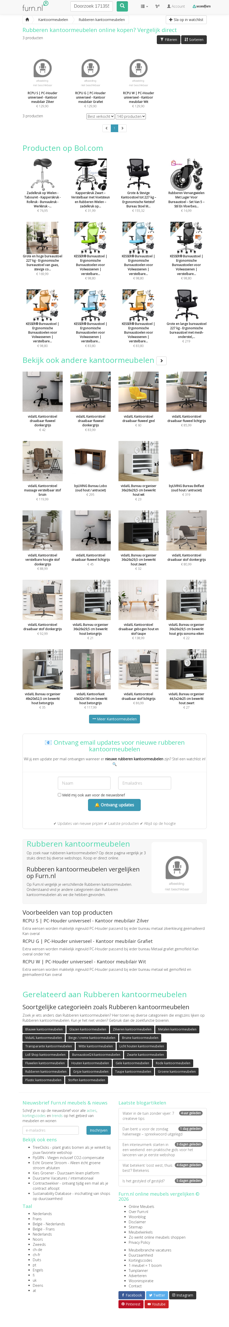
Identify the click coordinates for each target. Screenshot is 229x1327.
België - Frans (44, 1229)
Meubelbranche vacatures (150, 1250)
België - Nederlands (49, 1223)
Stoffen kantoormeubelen (86, 1080)
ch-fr (36, 1254)
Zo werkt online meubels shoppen (157, 1237)
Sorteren (193, 39)
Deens (38, 1285)
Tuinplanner (138, 1270)
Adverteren (138, 1275)
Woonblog (137, 1216)
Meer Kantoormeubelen (114, 719)
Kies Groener (43, 1173)
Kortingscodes (140, 1260)
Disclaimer (137, 1221)
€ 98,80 (90, 257)
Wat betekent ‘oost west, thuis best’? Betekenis (163, 1168)
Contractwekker (46, 1183)
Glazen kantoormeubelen (87, 1029)
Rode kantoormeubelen (173, 1063)
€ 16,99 (186, 192)
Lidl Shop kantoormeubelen (45, 1054)
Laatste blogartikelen (142, 1103)
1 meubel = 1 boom (145, 1265)
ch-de (37, 1249)
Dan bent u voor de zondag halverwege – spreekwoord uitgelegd (163, 1131)
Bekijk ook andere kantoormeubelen (95, 360)
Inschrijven (98, 1130)
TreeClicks (41, 1147)
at (34, 1290)
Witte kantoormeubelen (96, 1046)
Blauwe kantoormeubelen (44, 1029)
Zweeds (39, 1244)
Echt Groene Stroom (50, 1162)
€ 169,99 (43, 255)
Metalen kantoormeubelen (177, 1029)
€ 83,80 (90, 325)
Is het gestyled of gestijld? (163, 1180)
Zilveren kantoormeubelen (132, 1029)
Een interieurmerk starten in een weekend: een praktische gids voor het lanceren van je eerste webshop (163, 1149)
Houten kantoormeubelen (90, 1063)
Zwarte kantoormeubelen (145, 1054)
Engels (38, 1270)
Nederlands (42, 1213)
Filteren (168, 39)
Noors (38, 1239)
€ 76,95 (43, 192)
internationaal (82, 1178)
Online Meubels (141, 1206)
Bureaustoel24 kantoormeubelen (96, 1054)
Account (176, 6)
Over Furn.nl (138, 1211)
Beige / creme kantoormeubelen (92, 1038)
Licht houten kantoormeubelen (141, 1046)
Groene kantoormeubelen (177, 1071)
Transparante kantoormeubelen (48, 1046)
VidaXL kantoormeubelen (43, 1038)
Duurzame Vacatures (50, 1178)
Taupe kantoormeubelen (133, 1071)
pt (34, 1264)
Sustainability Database (52, 1193)
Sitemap (136, 1227)
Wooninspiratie (141, 1280)
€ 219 (186, 323)
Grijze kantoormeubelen (90, 1071)
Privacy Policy (139, 1242)
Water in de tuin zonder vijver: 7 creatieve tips (163, 1116)
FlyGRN (38, 1157)
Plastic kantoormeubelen (43, 1080)
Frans (37, 1218)
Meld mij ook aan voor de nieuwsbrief (91, 795)
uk (35, 1280)
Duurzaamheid (141, 1255)
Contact (135, 1285)
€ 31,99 (90, 192)
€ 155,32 (138, 192)
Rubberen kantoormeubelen (46, 1071)
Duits (37, 1259)
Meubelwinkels (141, 1232)
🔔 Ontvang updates (114, 805)
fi (34, 1275)
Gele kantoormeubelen (132, 1063)
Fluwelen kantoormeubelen (45, 1063)
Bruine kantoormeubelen (140, 1038)
